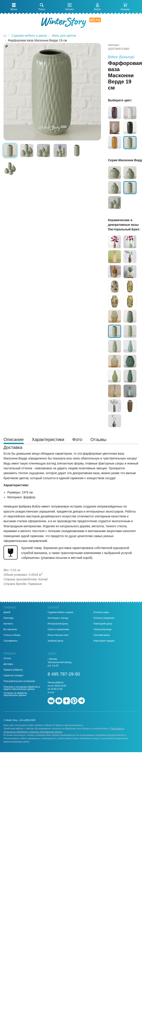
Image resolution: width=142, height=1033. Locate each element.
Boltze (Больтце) (121, 57)
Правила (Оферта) (13, 670)
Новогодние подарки (103, 641)
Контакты (8, 624)
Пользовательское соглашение (19, 681)
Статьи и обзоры (12, 635)
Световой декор (101, 635)
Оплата (7, 658)
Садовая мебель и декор (60, 612)
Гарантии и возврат (13, 675)
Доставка (8, 664)
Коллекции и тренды (58, 618)
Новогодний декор (102, 624)
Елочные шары (101, 612)
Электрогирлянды (102, 629)
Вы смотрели (10, 629)
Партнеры (9, 618)
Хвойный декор (55, 641)
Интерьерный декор (58, 624)
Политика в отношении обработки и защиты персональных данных (22, 688)
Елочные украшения (103, 618)
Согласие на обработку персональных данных (15, 694)
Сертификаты (11, 641)
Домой (7, 612)
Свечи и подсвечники (58, 629)
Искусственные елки (58, 635)
